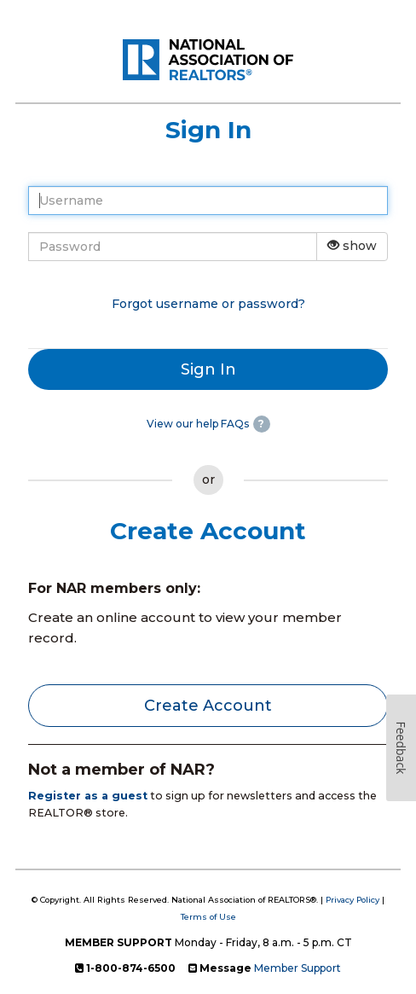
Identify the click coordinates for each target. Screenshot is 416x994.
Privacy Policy (352, 899)
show (352, 245)
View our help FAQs (198, 423)
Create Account (208, 705)
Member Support (297, 968)
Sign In (208, 369)
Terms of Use (208, 916)
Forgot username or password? (208, 303)
